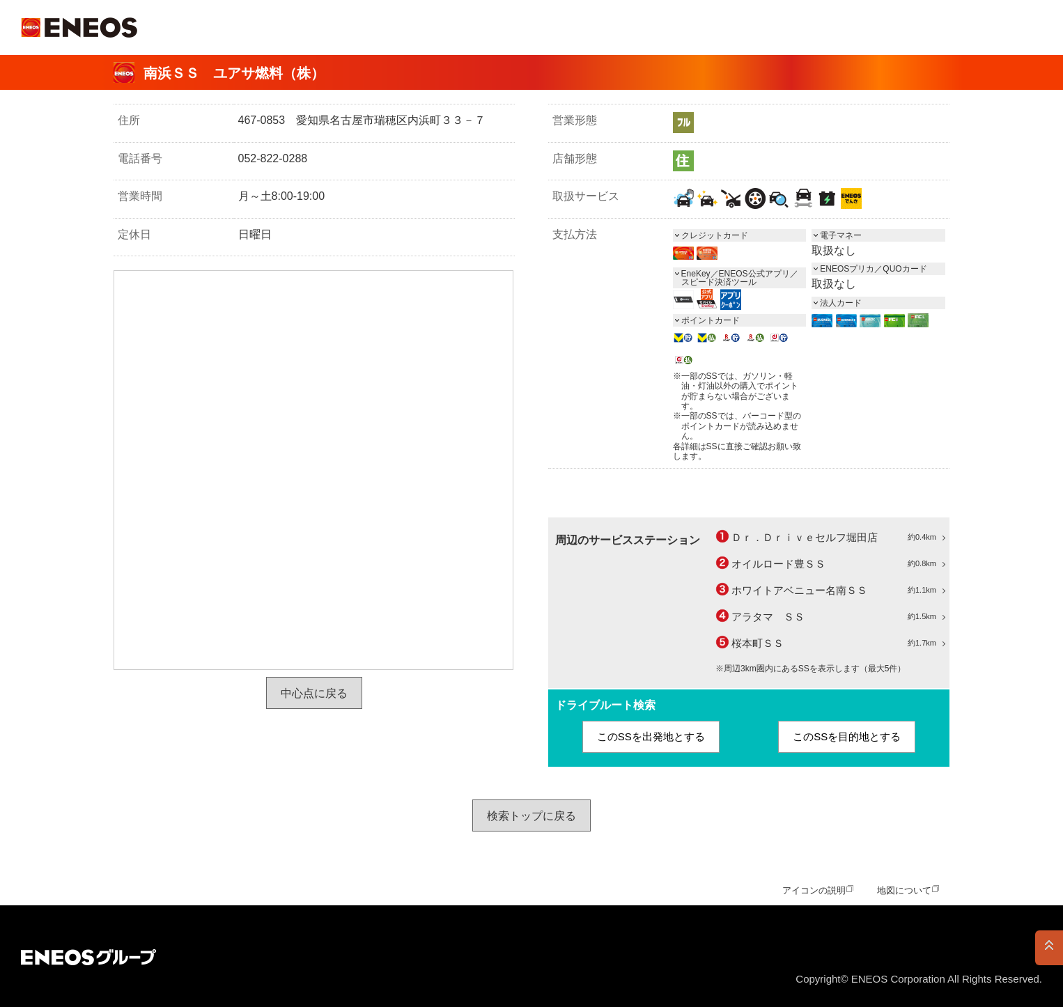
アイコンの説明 (814, 890)
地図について (904, 890)
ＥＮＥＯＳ (79, 27)
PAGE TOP (1049, 947)
